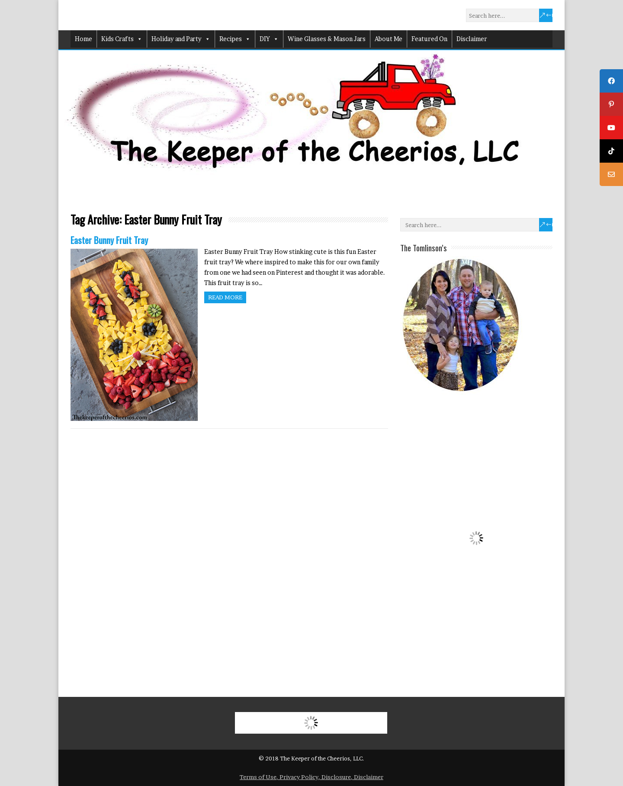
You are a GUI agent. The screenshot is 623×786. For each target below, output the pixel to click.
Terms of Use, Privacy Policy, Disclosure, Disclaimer (311, 776)
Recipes (234, 39)
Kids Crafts (121, 39)
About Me (388, 38)
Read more (225, 297)
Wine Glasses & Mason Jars (327, 38)
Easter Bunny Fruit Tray (109, 240)
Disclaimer (471, 38)
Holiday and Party (180, 39)
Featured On (429, 38)
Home (83, 38)
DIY (269, 39)
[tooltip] (611, 81)
